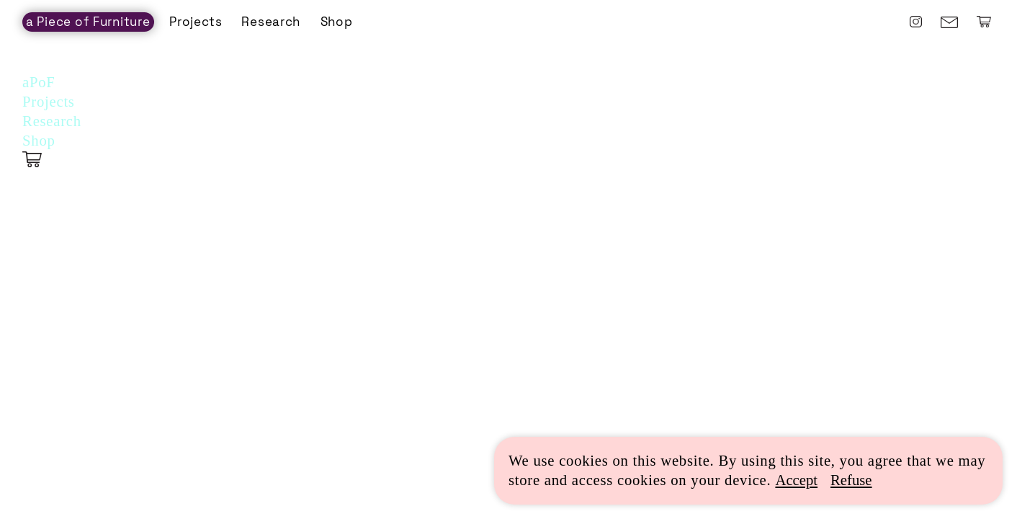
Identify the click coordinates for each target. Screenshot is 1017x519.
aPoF (38, 82)
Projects (196, 22)
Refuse (851, 480)
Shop (337, 22)
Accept (796, 480)
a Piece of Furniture (88, 22)
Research (270, 22)
